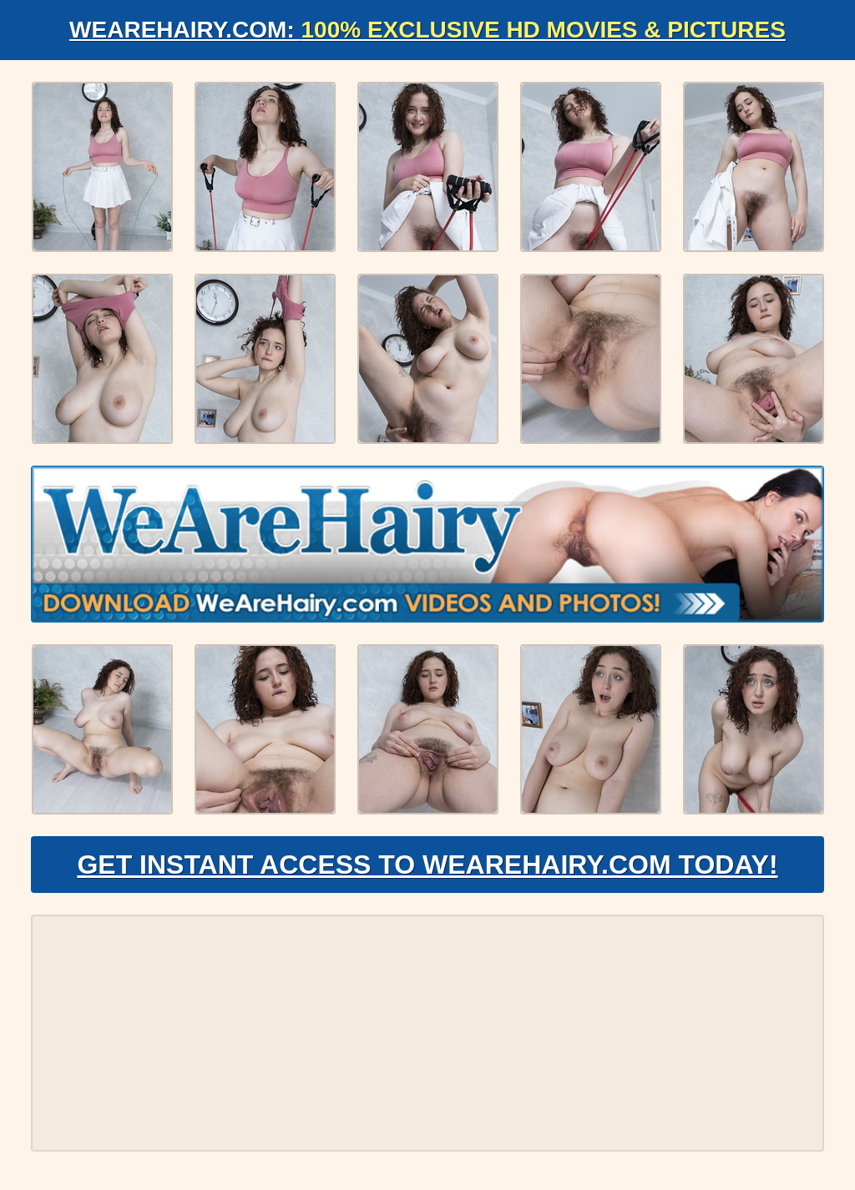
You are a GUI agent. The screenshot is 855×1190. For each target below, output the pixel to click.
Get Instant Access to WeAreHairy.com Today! (427, 865)
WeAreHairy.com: (427, 30)
